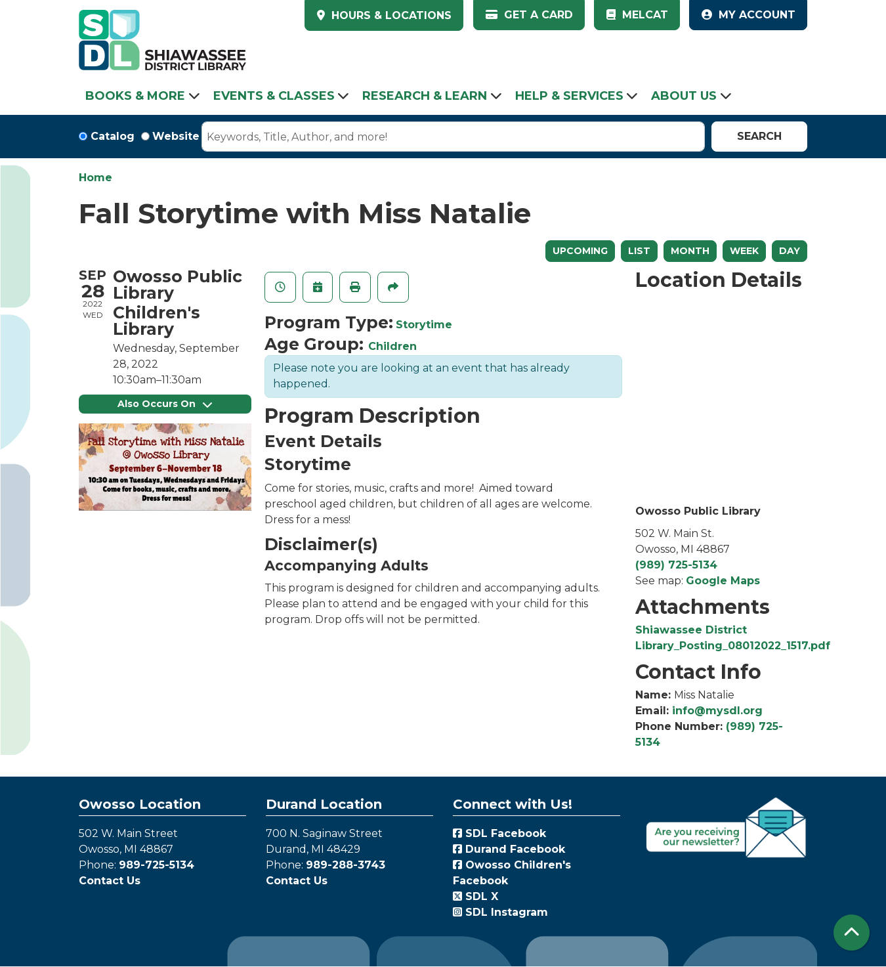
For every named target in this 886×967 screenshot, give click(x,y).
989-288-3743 (345, 865)
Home (95, 177)
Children (392, 346)
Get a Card (529, 15)
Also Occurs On (164, 404)
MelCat (637, 15)
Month (690, 251)
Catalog (113, 136)
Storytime (424, 324)
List (639, 251)
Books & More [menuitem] (135, 96)
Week (744, 251)
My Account (748, 15)
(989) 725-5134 (676, 565)
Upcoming (580, 251)
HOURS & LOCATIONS (390, 15)
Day (789, 251)
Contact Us (109, 880)
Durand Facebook (509, 849)
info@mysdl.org (717, 710)
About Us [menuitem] (684, 96)
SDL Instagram (500, 912)
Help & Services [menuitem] (569, 96)
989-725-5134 (156, 865)
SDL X (475, 896)
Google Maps (723, 580)
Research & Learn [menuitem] (424, 96)
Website (176, 136)
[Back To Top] (851, 932)
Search (759, 136)
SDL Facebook (499, 833)
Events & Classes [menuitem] (274, 96)
